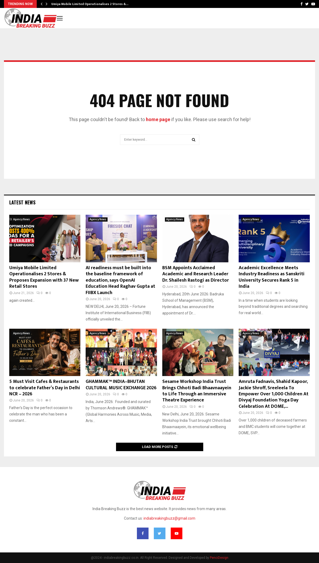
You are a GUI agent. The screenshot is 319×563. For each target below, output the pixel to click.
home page (158, 119)
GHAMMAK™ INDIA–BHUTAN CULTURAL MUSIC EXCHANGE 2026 (121, 385)
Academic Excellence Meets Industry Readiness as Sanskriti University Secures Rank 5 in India (271, 277)
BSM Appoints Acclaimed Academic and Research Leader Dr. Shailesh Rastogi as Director (195, 274)
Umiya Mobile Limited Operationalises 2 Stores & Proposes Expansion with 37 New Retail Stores (44, 277)
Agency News (21, 219)
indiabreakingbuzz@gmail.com (169, 518)
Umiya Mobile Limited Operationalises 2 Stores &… (89, 4)
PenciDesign (219, 558)
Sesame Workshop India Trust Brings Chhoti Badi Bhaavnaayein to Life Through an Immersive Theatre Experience (196, 391)
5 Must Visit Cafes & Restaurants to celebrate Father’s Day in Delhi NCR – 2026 (44, 388)
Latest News (22, 202)
